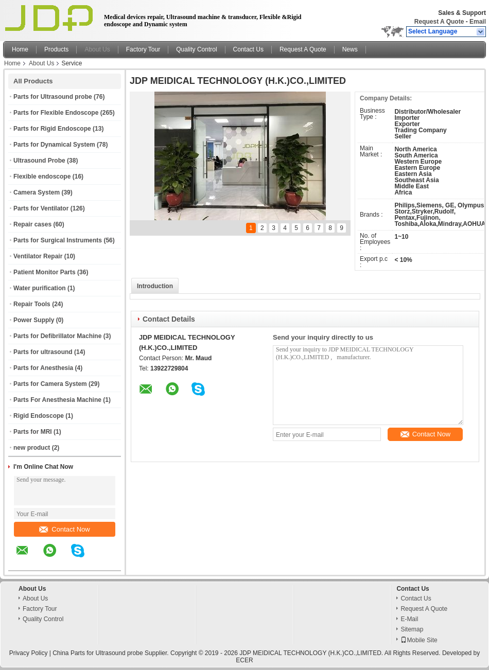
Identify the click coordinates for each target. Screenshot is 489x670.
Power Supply (33, 320)
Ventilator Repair (37, 256)
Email (477, 21)
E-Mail (409, 619)
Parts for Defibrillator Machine (57, 336)
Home (20, 49)
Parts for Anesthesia (43, 368)
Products (56, 49)
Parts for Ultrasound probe (52, 96)
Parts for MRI (32, 431)
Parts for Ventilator (40, 208)
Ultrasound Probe (39, 160)
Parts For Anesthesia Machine (57, 399)
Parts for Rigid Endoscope (52, 128)
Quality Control (196, 49)
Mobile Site (418, 640)
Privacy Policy (28, 653)
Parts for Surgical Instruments (57, 240)
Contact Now (64, 529)
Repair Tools (31, 304)
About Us (97, 49)
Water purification (39, 288)
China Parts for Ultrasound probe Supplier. (111, 653)
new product (31, 447)
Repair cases (32, 224)
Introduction (155, 286)
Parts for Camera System (50, 383)
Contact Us (248, 49)
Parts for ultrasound (43, 352)
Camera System (36, 192)
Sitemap (411, 629)
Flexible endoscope (42, 176)
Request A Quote (439, 21)
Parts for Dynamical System (54, 144)
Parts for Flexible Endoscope (55, 112)
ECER (244, 660)
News (350, 49)
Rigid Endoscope (38, 415)
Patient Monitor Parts (44, 272)
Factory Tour (143, 49)
